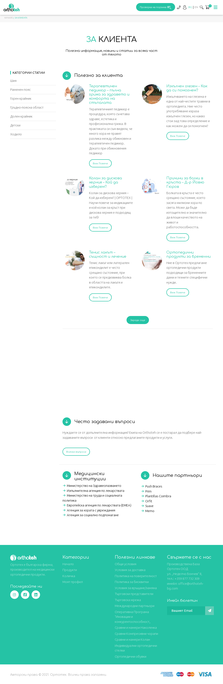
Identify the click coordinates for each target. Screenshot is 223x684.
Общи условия (125, 564)
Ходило (16, 134)
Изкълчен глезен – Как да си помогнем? (186, 88)
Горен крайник (20, 98)
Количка (69, 576)
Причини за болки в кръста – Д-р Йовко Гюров (185, 182)
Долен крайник (21, 116)
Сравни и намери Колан (132, 639)
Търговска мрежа (128, 600)
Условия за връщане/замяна (136, 588)
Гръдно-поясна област (27, 107)
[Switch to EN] (196, 7)
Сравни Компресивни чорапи (136, 633)
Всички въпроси (76, 451)
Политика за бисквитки (132, 582)
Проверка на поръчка (155, 7)
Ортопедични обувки (130, 656)
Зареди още (137, 320)
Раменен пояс (20, 89)
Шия (13, 80)
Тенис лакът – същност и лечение (107, 254)
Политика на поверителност (136, 576)
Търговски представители (134, 594)
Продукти (70, 570)
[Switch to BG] (190, 7)
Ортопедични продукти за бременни (188, 254)
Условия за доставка (130, 570)
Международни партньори (134, 606)
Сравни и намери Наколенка (136, 627)
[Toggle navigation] (216, 7)
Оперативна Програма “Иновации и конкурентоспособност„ (132, 616)
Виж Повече (100, 163)
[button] (207, 7)
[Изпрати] (209, 610)
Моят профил (73, 582)
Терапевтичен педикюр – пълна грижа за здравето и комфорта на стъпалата (109, 94)
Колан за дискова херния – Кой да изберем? (105, 182)
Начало (8, 18)
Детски (15, 125)
